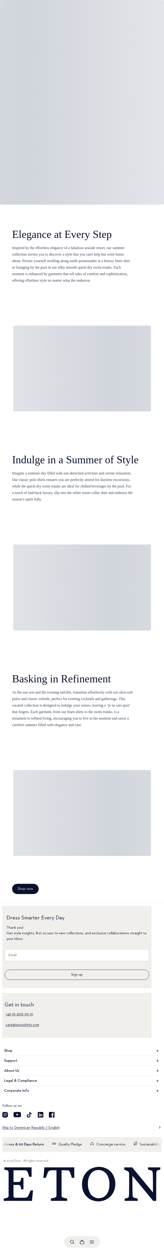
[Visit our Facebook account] (52, 1115)
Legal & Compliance (82, 1080)
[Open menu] (92, 1242)
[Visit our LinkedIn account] (40, 1115)
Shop (82, 1050)
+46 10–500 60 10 (19, 1014)
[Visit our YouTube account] (17, 1114)
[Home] (82, 1184)
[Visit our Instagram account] (5, 1115)
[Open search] (72, 1242)
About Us (82, 1070)
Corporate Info (82, 1090)
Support (82, 1060)
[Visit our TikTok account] (29, 1115)
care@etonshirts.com (22, 1025)
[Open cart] (82, 1242)
